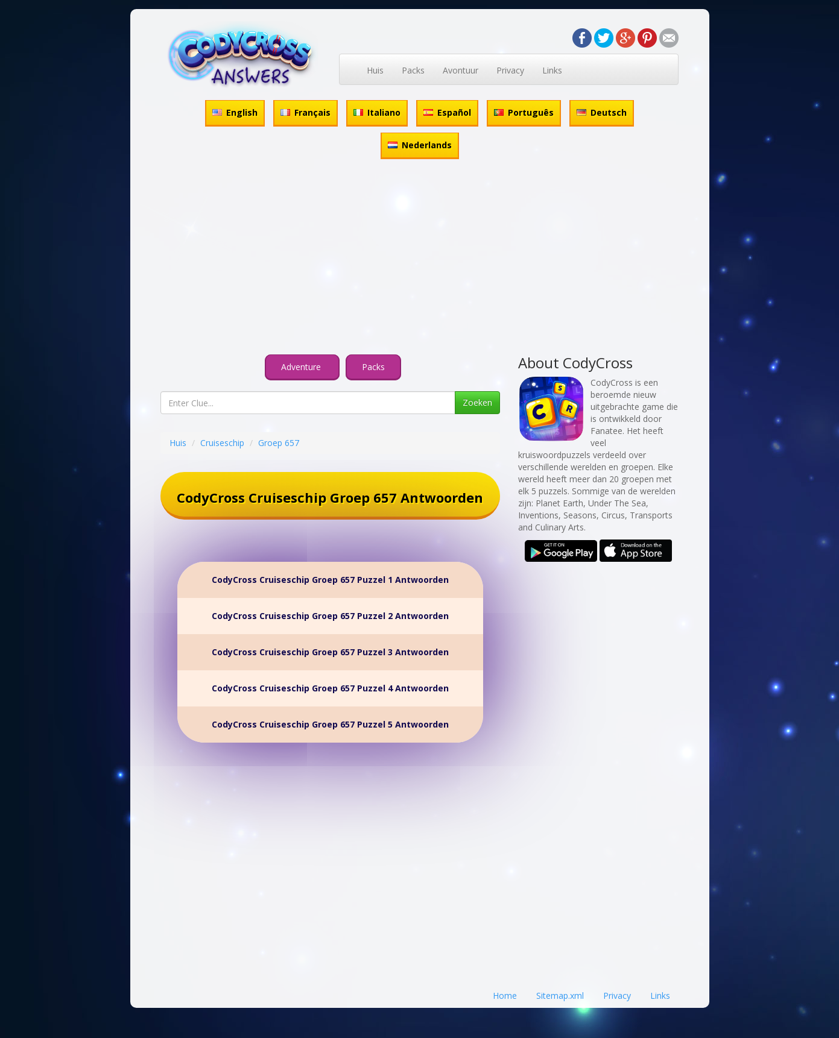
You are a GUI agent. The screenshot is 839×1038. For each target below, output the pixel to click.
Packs (413, 70)
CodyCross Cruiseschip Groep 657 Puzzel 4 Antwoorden (330, 688)
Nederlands (420, 145)
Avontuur (460, 70)
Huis (375, 70)
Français (305, 112)
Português (524, 112)
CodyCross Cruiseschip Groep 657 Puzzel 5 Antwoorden (330, 724)
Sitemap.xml (560, 995)
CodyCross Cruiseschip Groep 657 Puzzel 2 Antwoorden (330, 615)
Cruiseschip (222, 442)
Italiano (377, 112)
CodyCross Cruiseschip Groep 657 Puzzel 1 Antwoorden (330, 579)
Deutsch (602, 112)
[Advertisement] (419, 258)
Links (552, 70)
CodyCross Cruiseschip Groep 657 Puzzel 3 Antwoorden (330, 652)
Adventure (302, 367)
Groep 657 (278, 442)
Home (505, 995)
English (235, 112)
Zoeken (477, 402)
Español (447, 112)
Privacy (510, 70)
